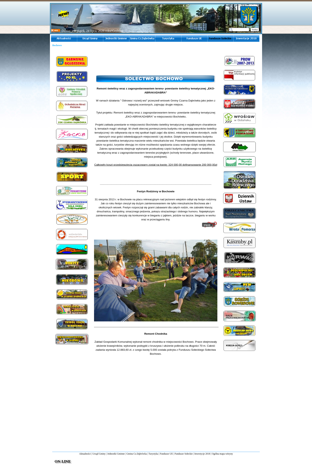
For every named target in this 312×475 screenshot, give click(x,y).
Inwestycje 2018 (202, 453)
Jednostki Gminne (116, 453)
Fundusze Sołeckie (184, 453)
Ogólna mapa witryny (222, 453)
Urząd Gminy (99, 453)
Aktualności (85, 453)
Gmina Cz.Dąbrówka (136, 453)
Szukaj (255, 29)
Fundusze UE (166, 453)
